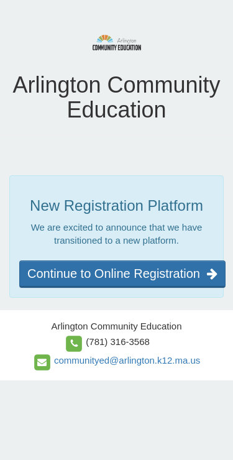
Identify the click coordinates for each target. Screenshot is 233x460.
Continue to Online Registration (122, 273)
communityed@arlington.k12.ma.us (127, 360)
